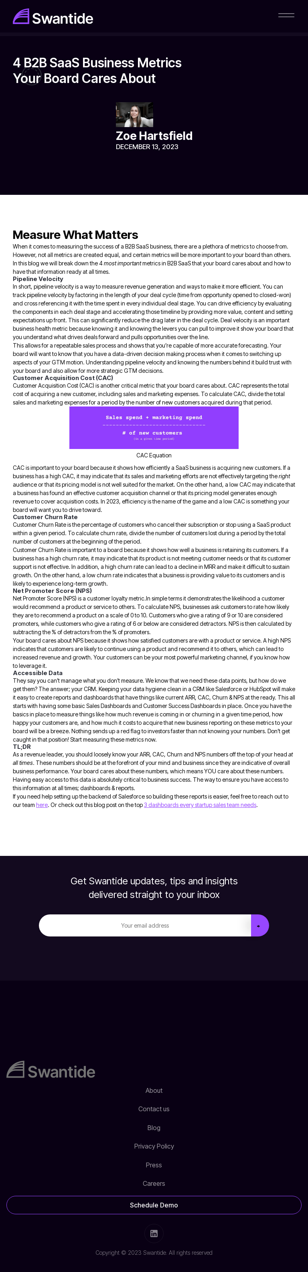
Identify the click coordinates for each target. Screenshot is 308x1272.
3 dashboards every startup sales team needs (200, 804)
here (42, 804)
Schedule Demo (154, 1205)
